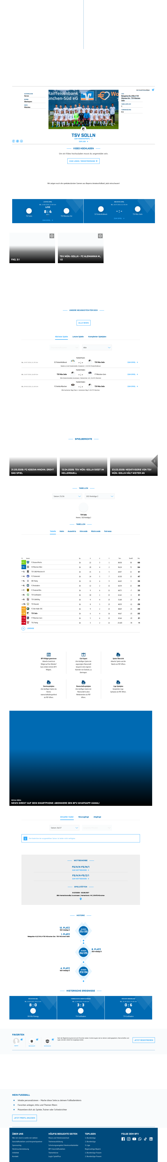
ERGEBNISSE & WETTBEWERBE (23, 13)
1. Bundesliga (90, 1104)
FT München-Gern (36, 584)
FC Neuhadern (35, 552)
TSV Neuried (35, 570)
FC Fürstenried (35, 543)
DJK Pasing (34, 547)
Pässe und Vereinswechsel (58, 1104)
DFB (19, 1145)
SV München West (36, 533)
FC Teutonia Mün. (36, 556)
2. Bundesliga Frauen (93, 1123)
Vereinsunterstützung (20, 1115)
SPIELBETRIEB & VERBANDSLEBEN (65, 13)
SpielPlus (125, 3)
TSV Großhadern (36, 561)
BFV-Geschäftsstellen (56, 1115)
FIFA (31, 1145)
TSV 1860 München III (38, 538)
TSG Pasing (34, 589)
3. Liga (87, 1112)
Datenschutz (139, 1145)
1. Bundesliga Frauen (93, 1119)
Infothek (134, 3)
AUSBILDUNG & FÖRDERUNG (93, 13)
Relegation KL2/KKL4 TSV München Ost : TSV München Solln (130, 64)
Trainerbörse (53, 1119)
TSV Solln (34, 580)
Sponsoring (16, 1112)
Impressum (151, 1145)
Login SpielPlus (54, 1123)
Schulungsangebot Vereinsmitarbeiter (63, 1112)
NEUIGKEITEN (43, 13)
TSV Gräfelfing (35, 566)
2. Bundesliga (90, 1108)
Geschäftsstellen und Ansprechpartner (27, 1108)
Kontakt (15, 1123)
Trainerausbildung (55, 1108)
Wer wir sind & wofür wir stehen (25, 1104)
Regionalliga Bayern (93, 1115)
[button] (13, 107)
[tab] (61, 304)
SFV (13, 1145)
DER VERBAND (113, 13)
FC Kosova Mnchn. (36, 529)
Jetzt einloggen (145, 3)
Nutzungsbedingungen (124, 1145)
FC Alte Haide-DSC (36, 575)
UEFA (25, 1145)
